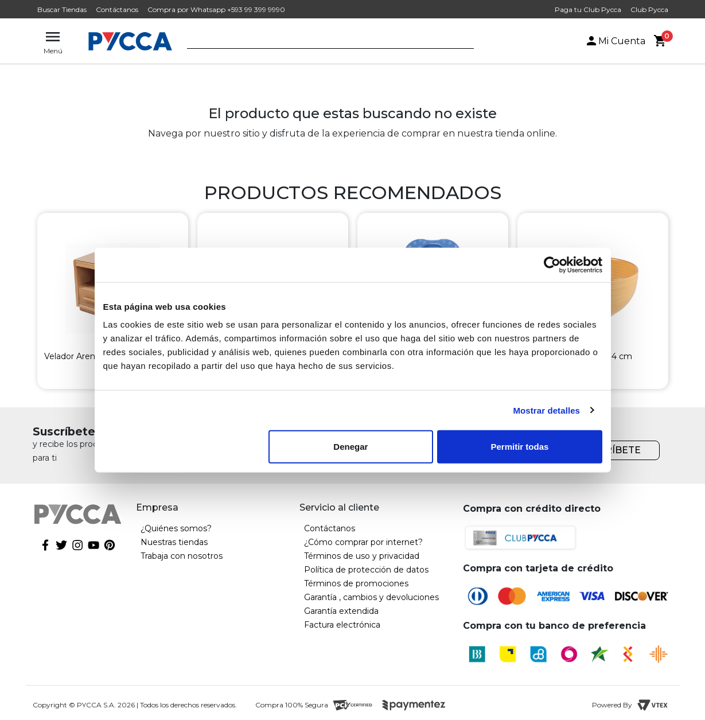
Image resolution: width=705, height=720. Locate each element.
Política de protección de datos (366, 570)
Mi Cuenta (615, 41)
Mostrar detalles (546, 410)
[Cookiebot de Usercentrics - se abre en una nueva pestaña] (552, 264)
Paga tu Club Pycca (588, 9)
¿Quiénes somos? (176, 528)
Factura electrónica (342, 625)
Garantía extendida (341, 611)
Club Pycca (649, 9)
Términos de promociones (356, 583)
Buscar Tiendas (62, 9)
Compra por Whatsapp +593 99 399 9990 (216, 9)
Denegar (350, 447)
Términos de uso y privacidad (361, 556)
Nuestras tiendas (174, 542)
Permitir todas (520, 447)
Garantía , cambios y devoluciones (371, 597)
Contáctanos (117, 9)
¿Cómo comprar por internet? (363, 542)
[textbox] (322, 42)
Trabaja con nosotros (182, 556)
